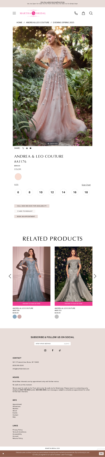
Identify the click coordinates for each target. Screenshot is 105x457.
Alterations (17, 406)
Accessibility (17, 434)
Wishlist (15, 408)
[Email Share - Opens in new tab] (30, 148)
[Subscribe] (67, 343)
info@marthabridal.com (21, 369)
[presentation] (31, 276)
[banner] (33, 13)
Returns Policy (18, 438)
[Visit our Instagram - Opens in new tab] (45, 350)
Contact (15, 415)
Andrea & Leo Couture (37, 23)
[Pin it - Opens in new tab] (27, 148)
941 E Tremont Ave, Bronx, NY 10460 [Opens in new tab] (26, 362)
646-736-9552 (25, 390)
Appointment (17, 404)
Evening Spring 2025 (63, 23)
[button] (14, 13)
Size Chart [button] (86, 185)
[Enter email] (52, 343)
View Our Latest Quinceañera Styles (52, 2)
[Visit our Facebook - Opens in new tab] (52, 350)
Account (16, 436)
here (70, 455)
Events (15, 413)
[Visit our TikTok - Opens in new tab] (60, 350)
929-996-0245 (41, 390)
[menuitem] (14, 13)
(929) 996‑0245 (18, 365)
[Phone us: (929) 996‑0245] (76, 13)
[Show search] (91, 13)
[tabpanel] (52, 86)
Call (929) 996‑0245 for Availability (32, 206)
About (15, 411)
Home (19, 23)
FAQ (14, 417)
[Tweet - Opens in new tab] (23, 148)
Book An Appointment (26, 216)
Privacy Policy (18, 430)
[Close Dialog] (3, 454)
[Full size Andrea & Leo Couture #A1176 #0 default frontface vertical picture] (52, 86)
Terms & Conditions (19, 432)
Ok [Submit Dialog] (101, 453)
